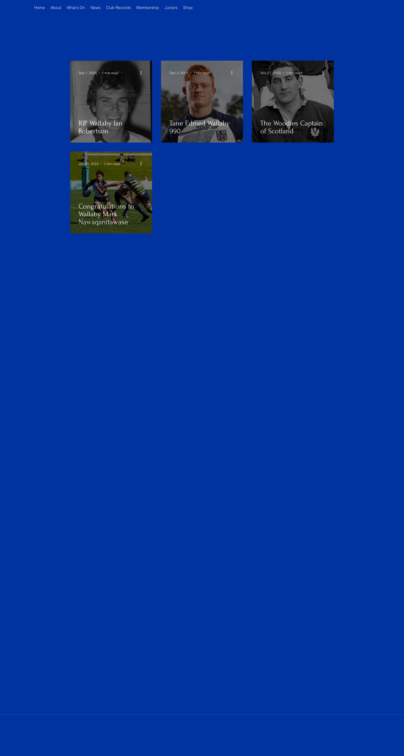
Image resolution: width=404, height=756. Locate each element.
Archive (138, 43)
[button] (378, 10)
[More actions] (142, 73)
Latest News (83, 43)
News (114, 43)
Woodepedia (170, 43)
